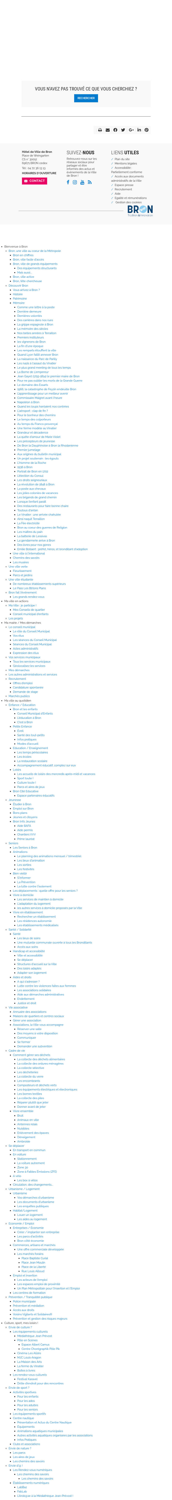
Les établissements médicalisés (37, 925)
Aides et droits (22, 977)
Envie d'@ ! (16, 1465)
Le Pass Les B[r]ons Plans (29, 588)
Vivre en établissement (28, 912)
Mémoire (19, 303)
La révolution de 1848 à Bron (35, 484)
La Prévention (26, 882)
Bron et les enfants (25, 709)
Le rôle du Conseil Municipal (31, 631)
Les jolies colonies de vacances (37, 493)
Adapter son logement (32, 972)
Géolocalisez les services (29, 666)
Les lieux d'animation (31, 860)
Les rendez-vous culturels (30, 1375)
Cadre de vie (17, 1050)
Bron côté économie (30, 1240)
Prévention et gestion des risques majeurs (40, 1318)
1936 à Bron (24, 467)
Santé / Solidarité (20, 929)
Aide (118, 193)
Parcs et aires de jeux (31, 787)
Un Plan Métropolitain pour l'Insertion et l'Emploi (48, 1288)
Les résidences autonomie (34, 921)
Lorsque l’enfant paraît (31, 501)
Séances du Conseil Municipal (32, 644)
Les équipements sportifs (29, 1414)
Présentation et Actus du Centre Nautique (44, 1422)
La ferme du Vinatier (30, 1366)
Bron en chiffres (23, 255)
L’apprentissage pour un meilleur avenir (42, 393)
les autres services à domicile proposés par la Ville (49, 908)
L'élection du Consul (30, 475)
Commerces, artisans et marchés (34, 1245)
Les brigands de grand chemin (37, 497)
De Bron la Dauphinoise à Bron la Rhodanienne (47, 445)
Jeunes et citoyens (25, 817)
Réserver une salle (29, 1029)
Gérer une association (27, 1020)
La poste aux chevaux (31, 488)
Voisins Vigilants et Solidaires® (32, 1314)
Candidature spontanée (28, 687)
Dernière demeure (29, 311)
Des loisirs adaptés (29, 968)
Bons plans (20, 813)
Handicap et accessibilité (29, 951)
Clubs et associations (26, 1444)
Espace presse (124, 185)
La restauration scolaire (32, 761)
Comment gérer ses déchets (31, 1055)
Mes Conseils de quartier (29, 609)
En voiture (19, 1154)
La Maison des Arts (29, 1362)
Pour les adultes (27, 1405)
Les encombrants (28, 1081)
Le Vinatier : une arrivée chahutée (39, 514)
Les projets (16, 618)
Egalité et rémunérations (131, 198)
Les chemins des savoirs (29, 1461)
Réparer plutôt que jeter (32, 1102)
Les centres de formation (29, 1292)
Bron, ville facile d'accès (28, 259)
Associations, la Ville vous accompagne (38, 1024)
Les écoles (24, 756)
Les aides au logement (32, 1219)
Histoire (18, 294)
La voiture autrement (31, 1163)
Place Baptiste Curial (35, 1258)
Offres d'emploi (22, 683)
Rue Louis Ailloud (33, 1271)
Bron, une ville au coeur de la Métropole (35, 251)
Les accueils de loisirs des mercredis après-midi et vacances (56, 774)
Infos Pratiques (26, 1439)
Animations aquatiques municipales (40, 1431)
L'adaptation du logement (34, 903)
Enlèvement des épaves (33, 1133)
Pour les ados (26, 1401)
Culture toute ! (26, 782)
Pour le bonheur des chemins (36, 415)
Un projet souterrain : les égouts (38, 458)
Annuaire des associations (29, 1012)
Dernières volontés (29, 316)
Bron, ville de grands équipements (35, 264)
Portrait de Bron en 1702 (32, 471)
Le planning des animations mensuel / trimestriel (49, 856)
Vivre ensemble (23, 1111)
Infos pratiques (26, 739)
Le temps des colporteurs (34, 419)
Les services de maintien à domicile (40, 899)
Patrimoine (20, 298)
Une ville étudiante (21, 579)
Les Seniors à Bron (25, 847)
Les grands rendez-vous (28, 597)
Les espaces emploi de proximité (38, 1284)
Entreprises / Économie (28, 1228)
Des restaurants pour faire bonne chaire (43, 506)
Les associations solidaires (34, 990)
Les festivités (25, 869)
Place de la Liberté (34, 1267)
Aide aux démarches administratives (40, 994)
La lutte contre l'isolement (34, 886)
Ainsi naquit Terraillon (31, 519)
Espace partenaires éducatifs (35, 795)
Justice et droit (26, 1003)
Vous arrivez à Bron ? (26, 290)
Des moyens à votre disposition (37, 1033)
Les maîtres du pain (30, 532)
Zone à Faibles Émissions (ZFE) (37, 1171)
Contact (37, 181)
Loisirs (17, 769)
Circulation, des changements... (33, 1184)
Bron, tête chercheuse (27, 281)
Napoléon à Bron (28, 402)
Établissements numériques (31, 1483)
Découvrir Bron (18, 285)
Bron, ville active (23, 277)
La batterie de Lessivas (32, 536)
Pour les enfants (27, 1396)
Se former (23, 1042)
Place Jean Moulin (33, 1262)
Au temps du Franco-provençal (37, 424)
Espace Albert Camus (35, 1344)
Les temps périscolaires (32, 752)
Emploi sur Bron (23, 808)
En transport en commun (29, 1150)
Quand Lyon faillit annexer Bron (37, 354)
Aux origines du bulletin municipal (39, 454)
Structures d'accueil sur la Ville (37, 964)
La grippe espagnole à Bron (35, 324)
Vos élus (18, 635)
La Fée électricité (28, 523)
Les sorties (24, 865)
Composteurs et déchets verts (37, 1085)
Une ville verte (18, 566)
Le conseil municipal (22, 627)
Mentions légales (126, 163)
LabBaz (22, 1487)
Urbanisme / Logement (24, 1189)
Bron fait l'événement (23, 592)
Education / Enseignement (30, 748)
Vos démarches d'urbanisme (35, 1197)
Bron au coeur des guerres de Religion (42, 527)
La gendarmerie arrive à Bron (36, 540)
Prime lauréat (26, 839)
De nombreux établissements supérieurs (39, 584)
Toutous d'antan (27, 510)
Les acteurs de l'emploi (32, 1280)
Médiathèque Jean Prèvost (34, 1336)
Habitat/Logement (25, 1210)
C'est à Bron (25, 722)
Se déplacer (25, 960)
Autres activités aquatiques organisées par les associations (55, 1435)
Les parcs (19, 1452)
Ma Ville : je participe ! (22, 605)
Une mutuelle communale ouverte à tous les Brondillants (54, 942)
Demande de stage (25, 692)
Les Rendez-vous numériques (32, 1470)
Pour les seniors (27, 1409)
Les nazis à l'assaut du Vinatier (36, 363)
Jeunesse (15, 800)
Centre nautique (23, 1418)
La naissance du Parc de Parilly (37, 359)
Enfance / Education (22, 705)
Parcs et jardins (22, 575)
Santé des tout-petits (31, 735)
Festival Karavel (27, 1379)
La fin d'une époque (30, 346)
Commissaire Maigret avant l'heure (39, 398)
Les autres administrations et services (33, 674)
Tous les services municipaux (32, 661)
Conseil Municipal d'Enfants (35, 713)
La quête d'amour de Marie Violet (38, 437)
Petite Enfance (22, 726)
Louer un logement (30, 1215)
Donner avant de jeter (31, 1106)
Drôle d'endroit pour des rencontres (40, 1383)
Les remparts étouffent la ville (36, 350)
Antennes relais (27, 1124)
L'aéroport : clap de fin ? (32, 411)
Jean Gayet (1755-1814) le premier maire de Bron (48, 376)
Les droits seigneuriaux (32, 480)
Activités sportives (24, 1392)
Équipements (26, 1426)
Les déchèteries (27, 1072)
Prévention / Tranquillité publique (30, 1297)
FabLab (22, 1491)
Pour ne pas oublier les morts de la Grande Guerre (49, 380)
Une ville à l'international (29, 553)
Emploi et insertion (25, 1275)
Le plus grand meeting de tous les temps (44, 367)
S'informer (24, 878)
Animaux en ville (28, 1120)
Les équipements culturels (30, 1331)
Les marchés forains (30, 1254)
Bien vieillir (20, 873)
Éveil (20, 731)
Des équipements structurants (37, 268)
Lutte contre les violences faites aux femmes (46, 986)
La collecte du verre (30, 1076)
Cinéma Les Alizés (29, 1353)
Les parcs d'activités (30, 1236)
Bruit (20, 1115)
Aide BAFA (24, 826)
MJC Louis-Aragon (29, 1357)
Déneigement (26, 1137)
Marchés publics (19, 696)
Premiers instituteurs (30, 337)
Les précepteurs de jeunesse (36, 441)
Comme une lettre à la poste (36, 307)
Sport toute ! (25, 778)
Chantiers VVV (26, 834)
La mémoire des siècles (32, 329)
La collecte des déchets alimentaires (41, 1059)
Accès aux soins (27, 947)
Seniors (13, 843)
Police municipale (24, 1301)
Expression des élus (26, 653)
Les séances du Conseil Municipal (35, 640)
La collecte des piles (30, 1098)
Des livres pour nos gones (34, 545)
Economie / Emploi (21, 1223)
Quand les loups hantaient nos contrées (43, 406)
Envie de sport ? (19, 1387)
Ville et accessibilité (30, 955)
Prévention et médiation (28, 1305)
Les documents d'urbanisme (35, 1202)
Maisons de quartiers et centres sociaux (38, 1016)
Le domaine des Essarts (32, 385)
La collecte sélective (30, 1068)
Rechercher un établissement (36, 916)
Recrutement (123, 189)
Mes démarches (19, 670)
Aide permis (25, 830)
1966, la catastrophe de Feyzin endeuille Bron (46, 389)
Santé (16, 934)
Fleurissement (22, 571)
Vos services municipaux (24, 657)
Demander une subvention (34, 1046)
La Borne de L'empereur (33, 372)
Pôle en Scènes (27, 1340)
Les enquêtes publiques (33, 1206)
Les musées (21, 562)
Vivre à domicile (23, 895)
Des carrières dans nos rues (35, 320)
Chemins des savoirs (26, 557)
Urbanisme (20, 1193)
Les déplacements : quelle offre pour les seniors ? (45, 890)
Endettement (26, 999)
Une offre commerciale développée (40, 1249)
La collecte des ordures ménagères (40, 1063)
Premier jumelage (28, 450)
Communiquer (26, 1037)
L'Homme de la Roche (31, 463)
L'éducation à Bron (29, 718)
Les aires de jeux (24, 1457)
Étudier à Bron (22, 804)
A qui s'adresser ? (28, 981)
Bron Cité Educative (25, 791)
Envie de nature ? (20, 1448)
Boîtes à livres (26, 1370)
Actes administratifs (25, 648)
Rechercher (86, 98)
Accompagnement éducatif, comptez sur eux (46, 765)
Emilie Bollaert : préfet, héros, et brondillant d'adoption (52, 549)
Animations (20, 852)
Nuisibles (23, 1128)
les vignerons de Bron (31, 341)
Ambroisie (23, 1141)
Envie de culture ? (20, 1327)
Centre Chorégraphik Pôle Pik (41, 1349)
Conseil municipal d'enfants (30, 614)
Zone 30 (22, 1167)
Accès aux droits (23, 1310)
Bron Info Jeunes (24, 821)
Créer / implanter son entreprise (38, 1232)
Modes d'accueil (27, 743)
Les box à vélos (27, 1180)
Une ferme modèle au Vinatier (37, 428)
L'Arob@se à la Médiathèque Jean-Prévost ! (45, 1496)
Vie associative (18, 1007)
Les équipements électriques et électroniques (47, 1089)
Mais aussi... (24, 272)
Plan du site (122, 159)
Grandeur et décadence (32, 432)
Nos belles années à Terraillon (36, 333)
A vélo (17, 1176)
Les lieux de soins (28, 938)
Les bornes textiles (29, 1094)
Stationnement (27, 1158)
